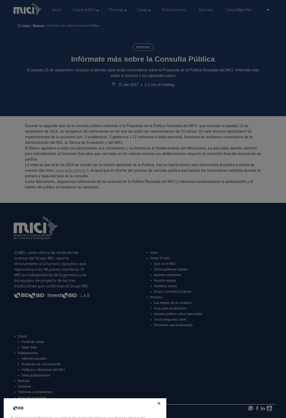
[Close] (159, 411)
